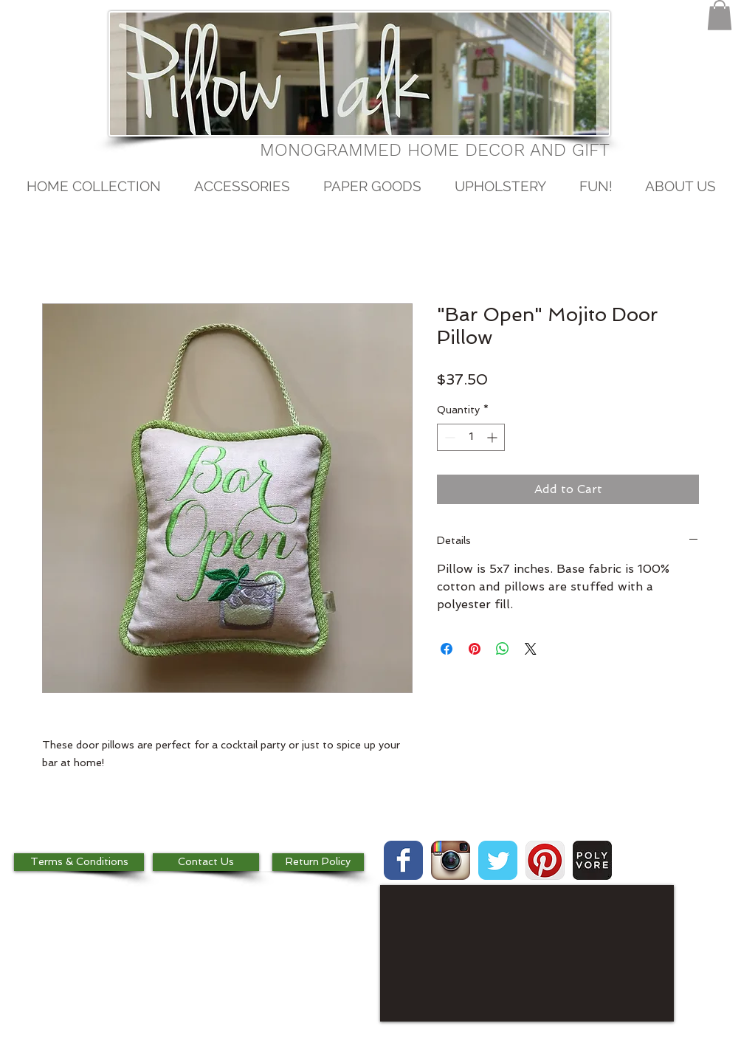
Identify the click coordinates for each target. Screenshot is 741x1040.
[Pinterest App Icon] (545, 860)
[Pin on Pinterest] (474, 649)
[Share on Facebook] (446, 649)
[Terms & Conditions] (79, 862)
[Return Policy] (318, 862)
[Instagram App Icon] (450, 860)
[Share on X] (531, 649)
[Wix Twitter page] (497, 860)
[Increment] (493, 437)
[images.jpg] (592, 860)
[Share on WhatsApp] (502, 649)
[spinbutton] (471, 437)
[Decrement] (448, 437)
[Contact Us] (206, 862)
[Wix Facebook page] (403, 860)
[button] (719, 15)
